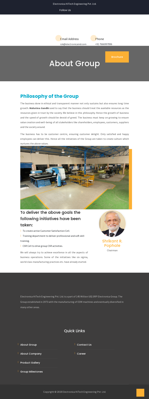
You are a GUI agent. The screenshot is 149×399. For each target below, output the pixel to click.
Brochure (117, 57)
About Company (31, 354)
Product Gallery (30, 363)
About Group (28, 345)
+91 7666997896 (103, 44)
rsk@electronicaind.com (73, 44)
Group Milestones (31, 371)
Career (81, 354)
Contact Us (84, 345)
